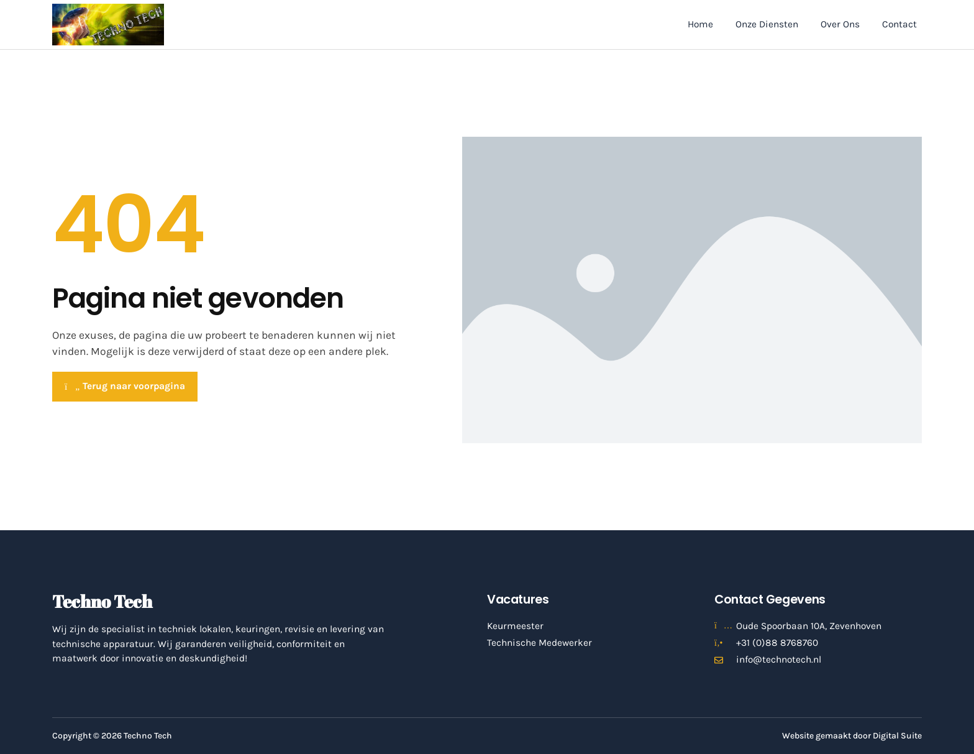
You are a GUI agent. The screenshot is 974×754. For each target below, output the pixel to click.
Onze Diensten (766, 24)
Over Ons (840, 24)
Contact (899, 24)
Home (700, 24)
